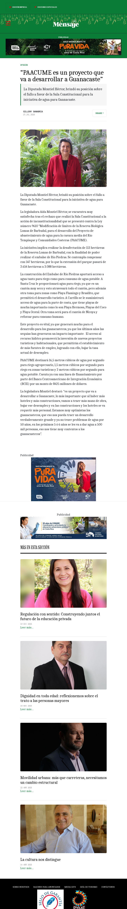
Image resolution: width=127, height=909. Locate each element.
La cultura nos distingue (40, 859)
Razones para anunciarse (46, 887)
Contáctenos (108, 887)
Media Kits (70, 887)
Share (98, 113)
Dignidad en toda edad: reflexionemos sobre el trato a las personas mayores (59, 698)
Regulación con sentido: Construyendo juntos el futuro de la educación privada (60, 616)
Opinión (24, 65)
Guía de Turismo (88, 887)
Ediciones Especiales (45, 7)
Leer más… (27, 627)
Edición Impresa (17, 7)
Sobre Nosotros (21, 887)
